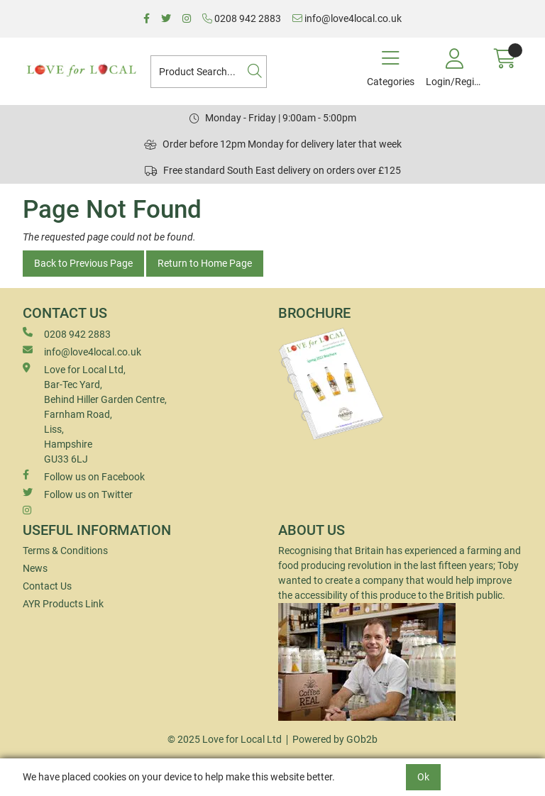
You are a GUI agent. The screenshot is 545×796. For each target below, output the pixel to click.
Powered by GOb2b (335, 739)
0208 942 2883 (241, 18)
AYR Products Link (63, 603)
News (35, 568)
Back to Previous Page (83, 263)
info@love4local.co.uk (347, 18)
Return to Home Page (205, 263)
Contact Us (47, 586)
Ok (423, 777)
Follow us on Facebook (84, 476)
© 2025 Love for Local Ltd (224, 739)
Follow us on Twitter (78, 493)
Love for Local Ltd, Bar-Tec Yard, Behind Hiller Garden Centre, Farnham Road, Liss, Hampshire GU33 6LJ (95, 414)
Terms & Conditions (65, 550)
